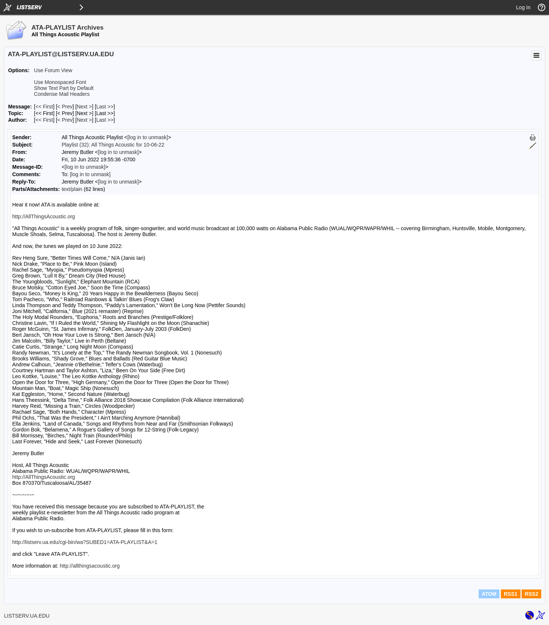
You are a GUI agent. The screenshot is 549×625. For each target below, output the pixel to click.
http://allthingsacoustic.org (90, 566)
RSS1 (511, 594)
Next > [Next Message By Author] (84, 120)
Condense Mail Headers (62, 94)
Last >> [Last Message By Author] (105, 120)
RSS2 (531, 594)
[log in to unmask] (147, 137)
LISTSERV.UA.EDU (27, 616)
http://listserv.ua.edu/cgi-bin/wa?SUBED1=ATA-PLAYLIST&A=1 (84, 542)
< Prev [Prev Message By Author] (65, 120)
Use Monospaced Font (60, 82)
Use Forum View (53, 70)
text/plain (71, 189)
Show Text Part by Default (64, 88)
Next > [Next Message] (84, 107)
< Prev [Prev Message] (65, 107)
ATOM (489, 594)
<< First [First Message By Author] (44, 120)
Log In (523, 7)
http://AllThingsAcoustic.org (43, 216)
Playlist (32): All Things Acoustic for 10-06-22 (112, 145)
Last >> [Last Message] (105, 107)
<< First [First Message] (44, 107)
